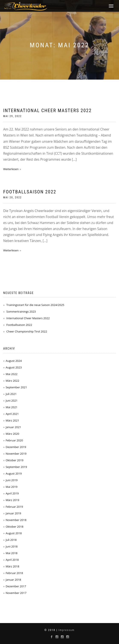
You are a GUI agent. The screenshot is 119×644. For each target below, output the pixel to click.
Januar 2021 (13, 427)
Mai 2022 (11, 374)
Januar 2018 (13, 580)
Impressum (67, 630)
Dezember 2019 (16, 447)
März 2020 (12, 434)
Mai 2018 (11, 553)
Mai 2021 (11, 407)
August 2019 (14, 473)
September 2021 (16, 387)
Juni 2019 (12, 480)
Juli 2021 (11, 394)
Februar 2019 (14, 507)
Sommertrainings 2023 (21, 311)
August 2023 (14, 367)
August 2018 (14, 533)
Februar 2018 (14, 573)
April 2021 (12, 414)
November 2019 (16, 454)
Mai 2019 (11, 487)
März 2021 (12, 420)
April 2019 (12, 493)
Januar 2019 (13, 513)
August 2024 (14, 361)
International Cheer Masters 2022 (47, 110)
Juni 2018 (12, 546)
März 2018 (12, 566)
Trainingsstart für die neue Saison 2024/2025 (35, 305)
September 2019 (16, 467)
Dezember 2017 (16, 586)
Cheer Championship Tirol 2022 (26, 331)
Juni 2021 (12, 400)
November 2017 (16, 593)
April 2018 (12, 560)
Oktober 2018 (14, 526)
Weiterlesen (11, 169)
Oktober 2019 (14, 460)
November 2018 (16, 520)
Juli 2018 (11, 540)
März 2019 (12, 500)
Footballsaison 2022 (29, 191)
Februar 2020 (14, 440)
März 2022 (12, 381)
